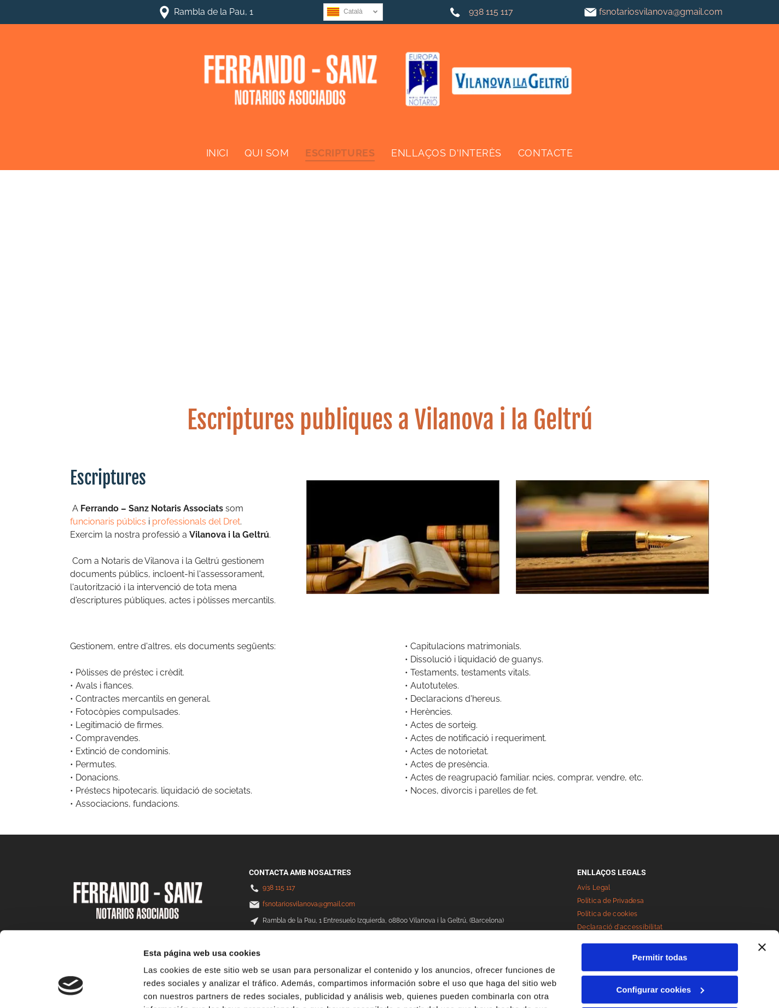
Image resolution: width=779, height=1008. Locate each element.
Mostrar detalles (175, 986)
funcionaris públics (108, 521)
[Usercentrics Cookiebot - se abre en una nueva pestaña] (71, 986)
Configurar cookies (660, 923)
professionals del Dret (196, 521)
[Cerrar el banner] (762, 880)
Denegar (659, 954)
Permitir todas (660, 890)
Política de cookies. (223, 955)
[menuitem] (217, 152)
